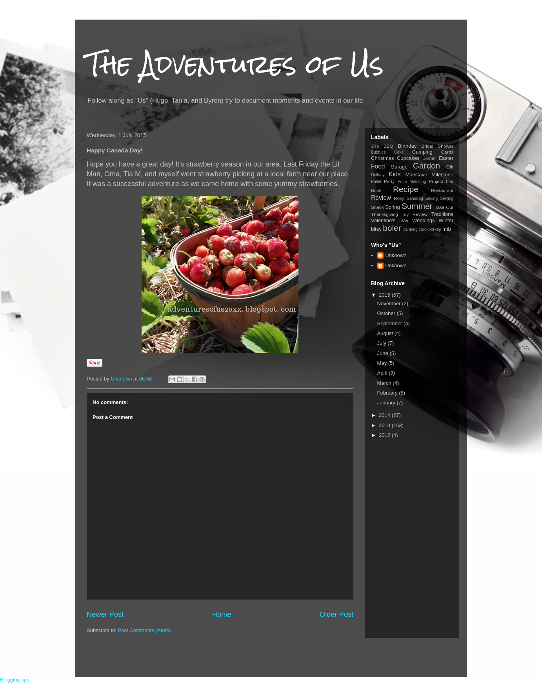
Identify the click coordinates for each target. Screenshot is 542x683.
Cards (447, 151)
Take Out (444, 207)
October (387, 313)
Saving (431, 198)
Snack (377, 207)
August (386, 333)
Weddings (423, 220)
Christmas (382, 158)
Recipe (405, 189)
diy (438, 229)
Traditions (442, 214)
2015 (385, 295)
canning (410, 229)
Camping (422, 152)
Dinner (429, 158)
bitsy (376, 229)
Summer (417, 205)
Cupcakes (408, 158)
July (382, 343)
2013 (385, 425)
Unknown (395, 255)
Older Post (336, 614)
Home (221, 614)
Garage (399, 167)
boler (392, 227)
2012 (385, 435)
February (388, 393)
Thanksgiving (384, 214)
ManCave (416, 175)
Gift (449, 166)
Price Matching (412, 181)
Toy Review (414, 214)
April (383, 373)
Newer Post (105, 614)
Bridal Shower (437, 146)
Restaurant (442, 190)
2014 (385, 415)
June (383, 353)
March (385, 383)
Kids (394, 174)
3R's (375, 146)
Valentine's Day (389, 220)
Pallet (376, 181)
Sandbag (415, 198)
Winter (445, 220)
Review (381, 197)
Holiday (378, 175)
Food (378, 166)
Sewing (446, 198)
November (389, 303)
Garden (426, 165)
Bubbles (378, 152)
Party (389, 181)
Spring (392, 207)
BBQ (388, 146)
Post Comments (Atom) (144, 630)
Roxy (399, 198)
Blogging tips (14, 680)
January (387, 403)
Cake (399, 152)
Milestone (442, 175)
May (382, 363)
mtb (446, 229)
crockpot (426, 229)
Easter (445, 158)
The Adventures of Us (235, 64)
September (390, 323)
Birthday (407, 146)
